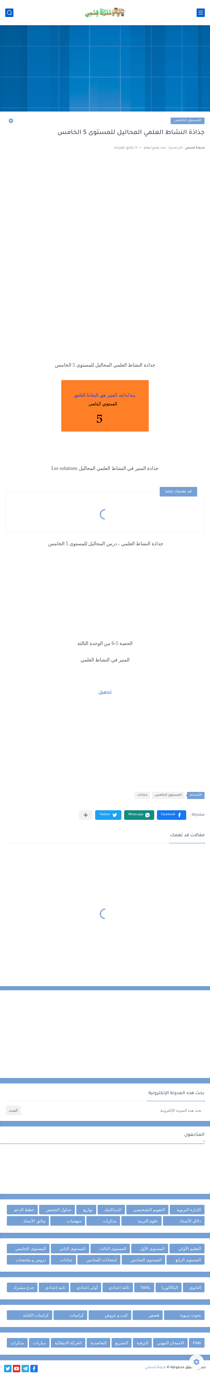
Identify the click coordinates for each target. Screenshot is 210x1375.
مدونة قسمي (155, 1368)
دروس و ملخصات (31, 1259)
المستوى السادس (146, 1259)
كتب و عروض (116, 1315)
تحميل (105, 692)
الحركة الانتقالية (68, 1342)
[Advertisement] (105, 69)
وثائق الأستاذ (34, 1221)
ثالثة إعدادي (119, 1287)
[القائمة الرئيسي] (201, 12)
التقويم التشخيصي (149, 1209)
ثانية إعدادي (55, 1287)
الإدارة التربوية (189, 1209)
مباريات (39, 1342)
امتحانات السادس (101, 1259)
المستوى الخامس (187, 120)
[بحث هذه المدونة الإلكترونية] (113, 1110)
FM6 (197, 1342)
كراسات (77, 1315)
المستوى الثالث (112, 1248)
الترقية (142, 1342)
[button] (171, 815)
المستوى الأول (152, 1248)
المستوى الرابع (188, 1259)
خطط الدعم (24, 1209)
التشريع (121, 1342)
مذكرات (109, 1221)
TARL (145, 1287)
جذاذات (142, 795)
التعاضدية (99, 1342)
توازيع (88, 1209)
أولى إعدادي (87, 1287)
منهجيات (74, 1221)
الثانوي (195, 1287)
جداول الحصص (58, 1209)
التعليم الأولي (189, 1248)
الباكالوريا (170, 1287)
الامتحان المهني (170, 1342)
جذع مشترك (23, 1287)
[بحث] (9, 12)
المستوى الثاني (72, 1248)
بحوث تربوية (190, 1315)
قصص (154, 1315)
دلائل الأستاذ (190, 1221)
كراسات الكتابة (36, 1315)
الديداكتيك (112, 1209)
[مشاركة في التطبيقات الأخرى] (85, 815)
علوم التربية (148, 1221)
